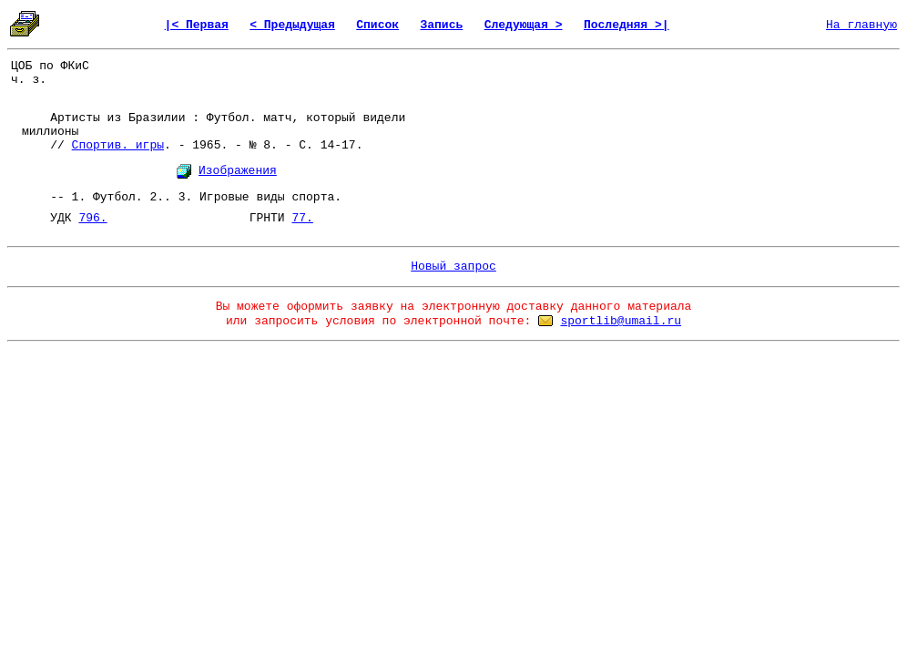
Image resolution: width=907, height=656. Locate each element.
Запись (441, 25)
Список (377, 25)
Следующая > (523, 25)
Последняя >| (626, 25)
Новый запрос (453, 266)
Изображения (238, 171)
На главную (861, 25)
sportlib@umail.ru (620, 321)
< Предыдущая (292, 25)
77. (301, 218)
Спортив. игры (118, 145)
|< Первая (197, 25)
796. (92, 218)
